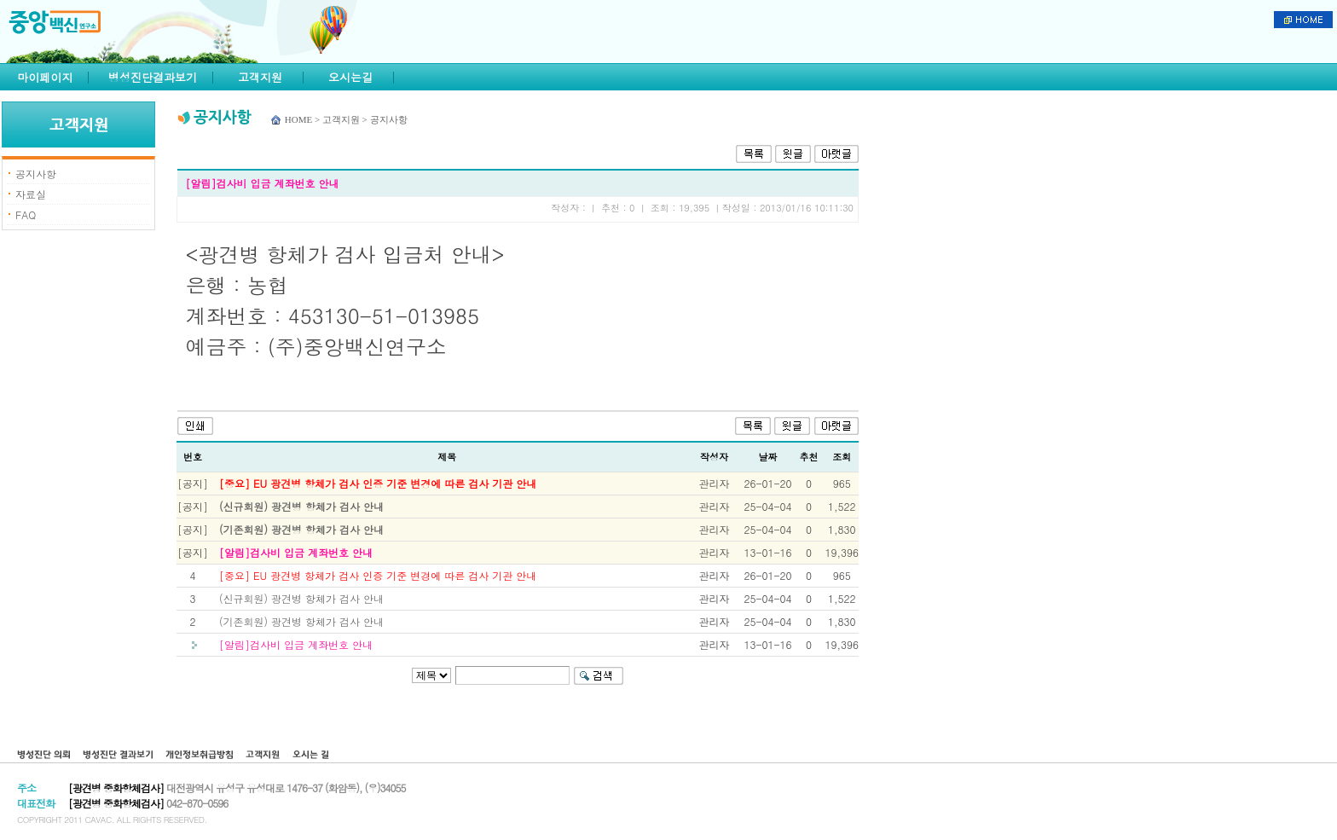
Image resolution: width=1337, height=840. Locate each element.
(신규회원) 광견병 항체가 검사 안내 (301, 506)
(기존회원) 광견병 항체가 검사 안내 (301, 529)
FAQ (25, 214)
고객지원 (260, 77)
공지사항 (35, 173)
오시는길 (350, 77)
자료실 (30, 194)
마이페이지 (45, 77)
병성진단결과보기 (152, 77)
